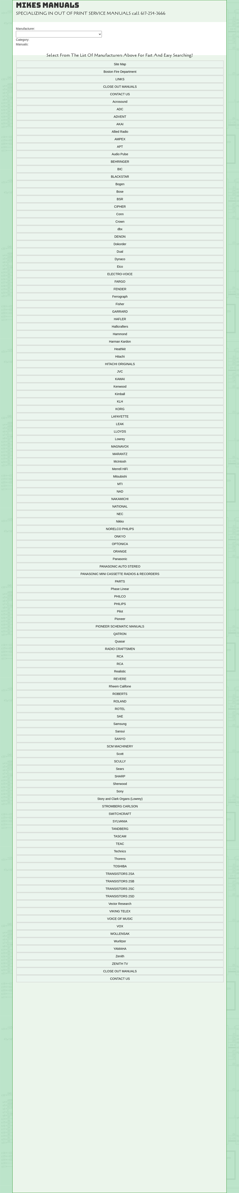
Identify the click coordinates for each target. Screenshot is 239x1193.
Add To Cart (119, 1041)
